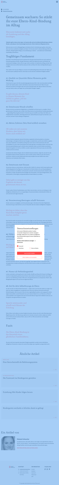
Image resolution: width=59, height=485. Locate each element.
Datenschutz (20, 242)
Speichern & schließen (30, 257)
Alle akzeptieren (29, 253)
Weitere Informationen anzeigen (25, 240)
